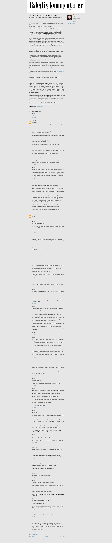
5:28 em (34, 470)
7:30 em (34, 164)
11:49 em (34, 258)
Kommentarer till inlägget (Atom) (41, 538)
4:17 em (34, 444)
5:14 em (34, 458)
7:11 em (34, 516)
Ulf (32, 214)
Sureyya (33, 120)
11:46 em (34, 242)
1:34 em (34, 385)
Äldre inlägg (62, 536)
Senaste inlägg (31, 536)
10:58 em (34, 232)
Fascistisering (39, 106)
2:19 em (34, 407)
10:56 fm (34, 357)
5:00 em (34, 509)
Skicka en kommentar (33, 534)
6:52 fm (34, 303)
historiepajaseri (61, 71)
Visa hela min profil (71, 23)
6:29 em (34, 117)
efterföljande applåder (40, 72)
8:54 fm (34, 531)
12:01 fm (34, 286)
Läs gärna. (33, 23)
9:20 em (34, 211)
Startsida (47, 536)
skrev (43, 21)
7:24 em (34, 125)
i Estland (40, 18)
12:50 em (34, 375)
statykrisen (36, 18)
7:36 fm (34, 477)
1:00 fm (34, 294)
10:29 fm (34, 334)
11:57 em (34, 277)
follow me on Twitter (79, 29)
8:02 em (34, 178)
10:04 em (34, 218)
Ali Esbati (76, 14)
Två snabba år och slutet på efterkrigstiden (43, 15)
